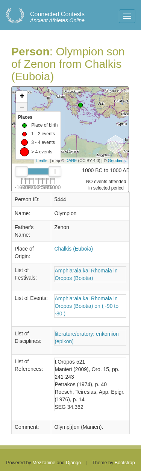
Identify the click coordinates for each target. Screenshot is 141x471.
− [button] (22, 108)
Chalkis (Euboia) (73, 249)
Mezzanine (43, 462)
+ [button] (22, 96)
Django (73, 462)
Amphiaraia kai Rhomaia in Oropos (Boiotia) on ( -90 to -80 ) (86, 306)
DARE (71, 160)
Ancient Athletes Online (57, 17)
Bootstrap (125, 462)
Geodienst (117, 160)
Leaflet (42, 160)
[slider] (21, 171)
